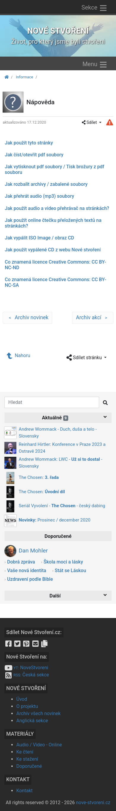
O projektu (27, 706)
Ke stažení (27, 759)
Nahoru (18, 355)
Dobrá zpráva (21, 562)
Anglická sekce (32, 720)
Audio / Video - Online (39, 745)
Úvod (21, 699)
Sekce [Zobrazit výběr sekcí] (95, 8)
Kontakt (24, 790)
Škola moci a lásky (63, 562)
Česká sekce (26, 675)
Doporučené (29, 766)
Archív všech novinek (38, 713)
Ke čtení (24, 752)
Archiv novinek (27, 317)
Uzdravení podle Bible (30, 579)
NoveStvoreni (26, 667)
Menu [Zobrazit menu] (95, 64)
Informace (24, 77)
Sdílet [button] (90, 122)
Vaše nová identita (26, 570)
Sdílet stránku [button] (84, 358)
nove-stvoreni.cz (93, 802)
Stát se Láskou (70, 570)
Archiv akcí (92, 317)
